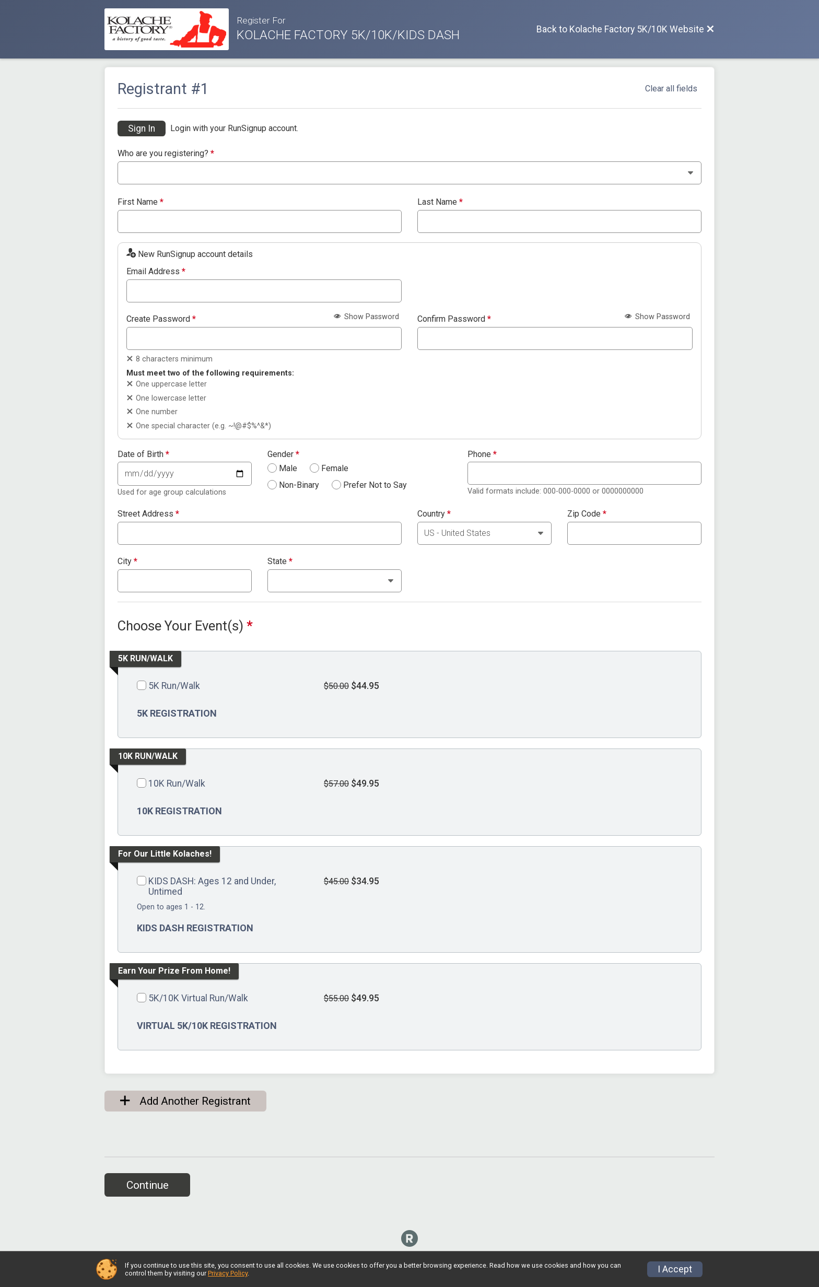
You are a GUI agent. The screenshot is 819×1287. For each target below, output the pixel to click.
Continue (147, 1185)
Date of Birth (143, 454)
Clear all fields (671, 88)
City (127, 561)
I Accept (675, 1269)
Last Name (440, 202)
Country (434, 514)
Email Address (155, 271)
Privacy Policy (228, 1273)
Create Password (161, 319)
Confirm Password (454, 319)
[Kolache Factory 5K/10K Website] (170, 29)
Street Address (148, 514)
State (279, 561)
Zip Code (586, 514)
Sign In (141, 128)
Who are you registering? (166, 153)
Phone (482, 454)
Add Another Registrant (185, 1101)
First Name (140, 202)
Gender (283, 454)
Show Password (366, 316)
